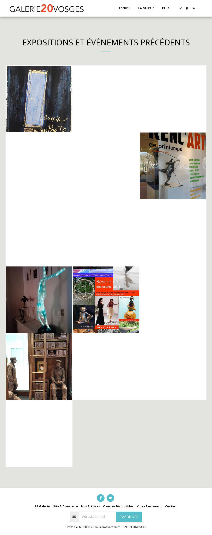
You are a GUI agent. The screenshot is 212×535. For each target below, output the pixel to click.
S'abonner (128, 517)
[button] (181, 8)
